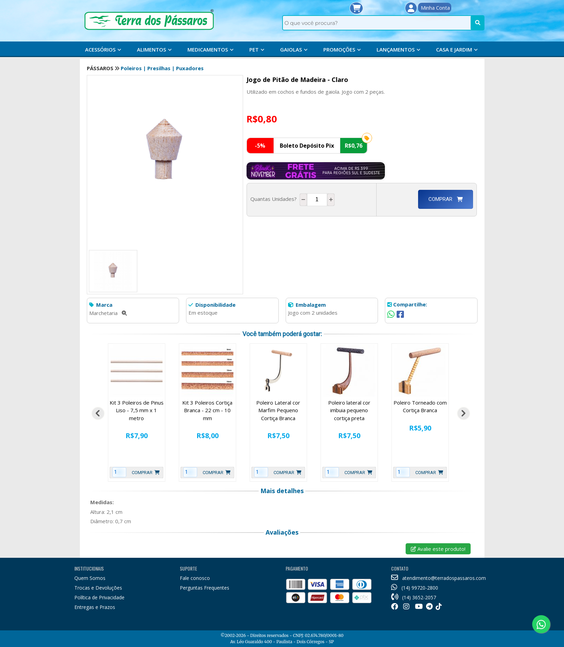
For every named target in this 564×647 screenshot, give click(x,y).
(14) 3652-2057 (413, 597)
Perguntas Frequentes (204, 587)
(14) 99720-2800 (414, 587)
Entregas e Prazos (94, 607)
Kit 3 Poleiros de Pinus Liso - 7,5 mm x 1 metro (137, 410)
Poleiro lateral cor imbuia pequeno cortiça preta (349, 410)
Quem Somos (89, 578)
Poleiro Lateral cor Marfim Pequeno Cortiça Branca (278, 410)
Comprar (445, 199)
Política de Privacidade (99, 597)
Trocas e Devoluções (98, 587)
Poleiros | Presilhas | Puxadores (162, 68)
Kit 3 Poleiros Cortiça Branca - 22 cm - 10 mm (207, 410)
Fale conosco (195, 578)
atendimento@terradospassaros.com (438, 578)
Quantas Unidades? (274, 198)
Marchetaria (108, 312)
